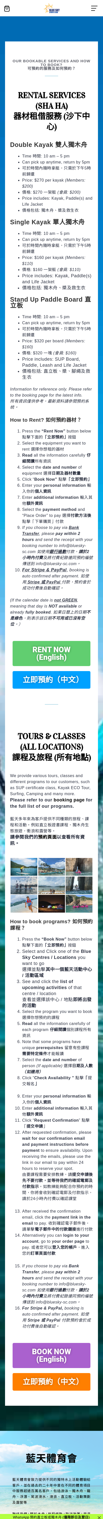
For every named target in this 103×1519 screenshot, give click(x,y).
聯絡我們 (19, 1513)
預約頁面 (47, 837)
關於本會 (37, 1513)
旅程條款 (55, 1513)
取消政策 (72, 1513)
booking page (69, 799)
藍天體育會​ (51, 1457)
